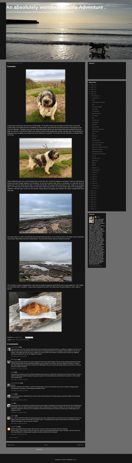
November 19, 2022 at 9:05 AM (19, 356)
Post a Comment (13, 437)
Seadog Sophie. (96, 140)
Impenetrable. (95, 122)
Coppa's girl (14, 426)
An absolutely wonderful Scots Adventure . (56, 7)
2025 (92, 87)
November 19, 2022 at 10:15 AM (19, 368)
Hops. (93, 118)
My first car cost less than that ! (100, 147)
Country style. (95, 131)
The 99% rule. (95, 120)
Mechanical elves (96, 113)
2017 (92, 199)
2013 (92, 208)
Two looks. (94, 136)
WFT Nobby (14, 359)
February (94, 185)
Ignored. (94, 165)
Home (46, 445)
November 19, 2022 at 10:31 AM (19, 379)
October (94, 168)
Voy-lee (94, 156)
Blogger (75, 459)
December (95, 95)
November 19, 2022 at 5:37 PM (19, 434)
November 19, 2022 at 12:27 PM (19, 390)
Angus (13, 415)
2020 (92, 193)
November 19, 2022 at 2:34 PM (19, 400)
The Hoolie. (95, 109)
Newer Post (10, 445)
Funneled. (94, 124)
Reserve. (94, 138)
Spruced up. (95, 160)
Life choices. (95, 115)
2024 (92, 89)
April (93, 181)
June (93, 176)
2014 (92, 206)
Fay (12, 403)
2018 (92, 197)
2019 (92, 195)
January (94, 188)
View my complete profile (95, 265)
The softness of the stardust (99, 153)
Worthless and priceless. (98, 129)
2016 (92, 202)
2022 (92, 94)
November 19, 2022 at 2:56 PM (19, 423)
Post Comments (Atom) (49, 449)
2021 (92, 191)
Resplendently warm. (97, 151)
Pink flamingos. (96, 111)
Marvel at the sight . (97, 145)
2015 (92, 204)
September (95, 170)
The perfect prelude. (97, 106)
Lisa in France (15, 347)
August (94, 172)
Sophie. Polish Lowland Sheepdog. (20, 339)
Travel (12, 394)
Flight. (93, 100)
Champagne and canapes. (98, 102)
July (93, 174)
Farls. (93, 104)
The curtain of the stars (98, 142)
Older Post (80, 445)
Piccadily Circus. (96, 158)
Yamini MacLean (15, 383)
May (93, 179)
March (94, 183)
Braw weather (95, 127)
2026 (92, 85)
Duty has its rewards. (97, 149)
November (95, 98)
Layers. (94, 133)
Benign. (94, 162)
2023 (92, 91)
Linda (12, 372)
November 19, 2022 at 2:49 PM (19, 412)
